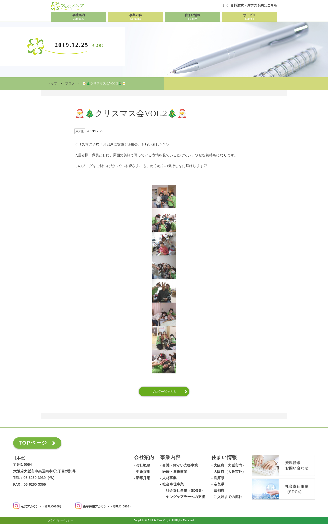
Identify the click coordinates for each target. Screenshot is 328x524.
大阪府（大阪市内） (230, 465)
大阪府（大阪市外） (230, 472)
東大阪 (79, 131)
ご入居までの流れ (228, 497)
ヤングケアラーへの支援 (185, 497)
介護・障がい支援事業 (180, 465)
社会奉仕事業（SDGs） (185, 491)
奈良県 (219, 484)
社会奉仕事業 (173, 484)
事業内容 (170, 457)
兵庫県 (219, 478)
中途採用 (143, 472)
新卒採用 (143, 478)
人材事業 (169, 478)
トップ (52, 83)
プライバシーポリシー (60, 520)
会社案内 (144, 457)
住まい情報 (224, 457)
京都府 (219, 491)
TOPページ (33, 443)
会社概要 (143, 465)
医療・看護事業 (174, 472)
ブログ (70, 83)
